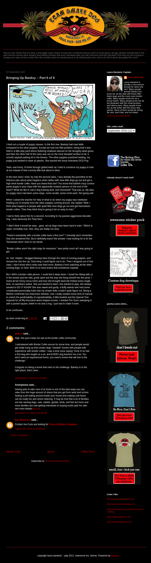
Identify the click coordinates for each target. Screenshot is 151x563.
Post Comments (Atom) (57, 461)
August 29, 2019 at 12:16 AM (30, 428)
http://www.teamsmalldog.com (121, 504)
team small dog (135, 77)
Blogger (115, 555)
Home (51, 451)
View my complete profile (118, 115)
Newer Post (13, 451)
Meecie (19, 333)
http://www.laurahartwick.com (120, 499)
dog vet (36, 408)
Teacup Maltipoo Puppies (63, 424)
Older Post (87, 451)
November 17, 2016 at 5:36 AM (31, 413)
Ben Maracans (23, 420)
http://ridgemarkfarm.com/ (119, 517)
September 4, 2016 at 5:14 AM (30, 378)
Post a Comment (19, 435)
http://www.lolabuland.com (119, 522)
